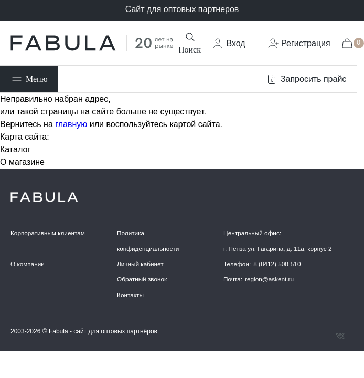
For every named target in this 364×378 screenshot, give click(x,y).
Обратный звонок (142, 279)
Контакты (130, 294)
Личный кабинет (140, 263)
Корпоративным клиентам (47, 232)
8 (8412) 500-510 (277, 263)
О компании (27, 263)
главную (71, 124)
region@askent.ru (269, 279)
